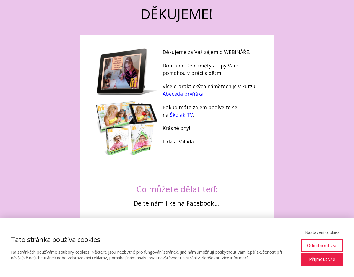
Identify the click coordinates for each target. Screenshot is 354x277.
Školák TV (181, 114)
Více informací (235, 257)
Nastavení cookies (322, 232)
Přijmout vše (322, 259)
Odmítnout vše (322, 245)
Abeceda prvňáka (183, 93)
